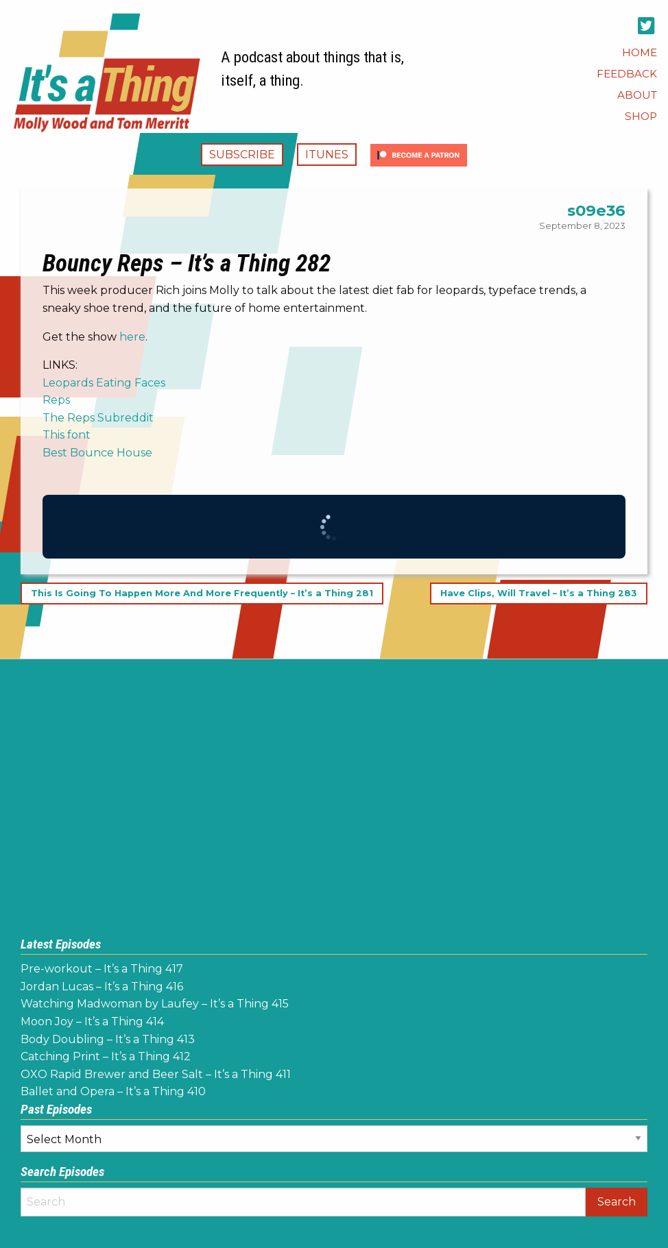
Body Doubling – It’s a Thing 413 (108, 1039)
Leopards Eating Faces (104, 382)
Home (639, 52)
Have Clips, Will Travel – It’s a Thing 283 (538, 594)
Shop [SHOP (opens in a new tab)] (641, 116)
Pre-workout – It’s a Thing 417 (102, 968)
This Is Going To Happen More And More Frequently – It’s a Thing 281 (202, 594)
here (132, 336)
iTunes (326, 154)
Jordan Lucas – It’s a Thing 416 (102, 986)
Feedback (627, 73)
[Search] (303, 1202)
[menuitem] (639, 52)
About (637, 94)
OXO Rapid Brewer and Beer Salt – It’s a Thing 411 (156, 1074)
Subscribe (242, 154)
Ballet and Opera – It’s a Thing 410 (113, 1091)
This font (67, 434)
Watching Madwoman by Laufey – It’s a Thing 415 (155, 1003)
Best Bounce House (97, 452)
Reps (56, 399)
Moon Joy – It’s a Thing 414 (92, 1021)
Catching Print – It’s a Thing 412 (106, 1056)
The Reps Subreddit (98, 417)
